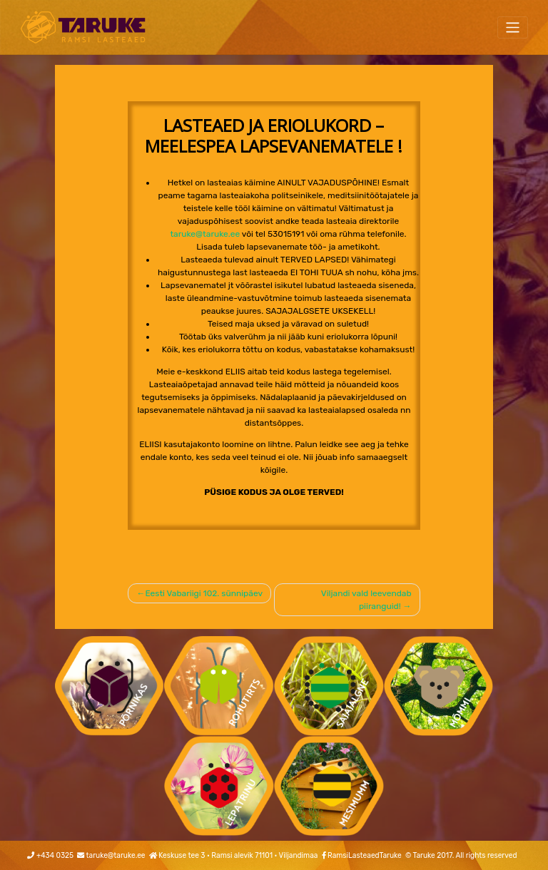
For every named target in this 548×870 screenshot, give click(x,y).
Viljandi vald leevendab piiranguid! (366, 599)
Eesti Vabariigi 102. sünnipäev (204, 593)
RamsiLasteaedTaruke (365, 855)
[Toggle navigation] (513, 27)
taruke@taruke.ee (205, 234)
